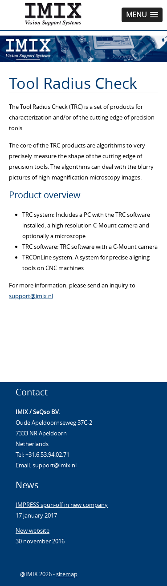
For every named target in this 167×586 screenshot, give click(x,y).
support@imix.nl (31, 296)
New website (32, 530)
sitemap (66, 574)
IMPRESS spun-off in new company (62, 505)
